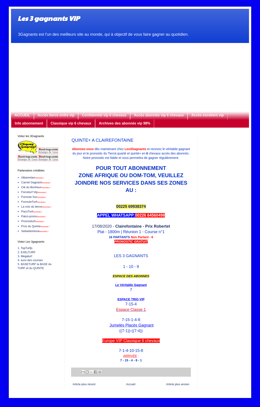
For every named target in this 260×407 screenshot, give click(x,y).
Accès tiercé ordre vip (56, 115)
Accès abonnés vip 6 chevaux (159, 115)
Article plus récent (84, 384)
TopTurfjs (26, 248)
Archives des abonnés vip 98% (124, 123)
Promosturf (32, 221)
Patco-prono (33, 216)
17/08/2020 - (131, 226)
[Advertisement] (130, 74)
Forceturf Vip (34, 192)
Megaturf (26, 256)
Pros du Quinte (35, 226)
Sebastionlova (34, 231)
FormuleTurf (33, 201)
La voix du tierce (36, 206)
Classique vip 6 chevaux (71, 123)
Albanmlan (32, 177)
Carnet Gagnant (36, 182)
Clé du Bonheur (35, 187)
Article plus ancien (178, 384)
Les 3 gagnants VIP (48, 18)
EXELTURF (28, 252)
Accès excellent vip (207, 115)
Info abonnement (29, 123)
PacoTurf (31, 211)
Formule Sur (33, 197)
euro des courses (32, 260)
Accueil (130, 384)
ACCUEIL (22, 115)
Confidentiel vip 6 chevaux (104, 115)
